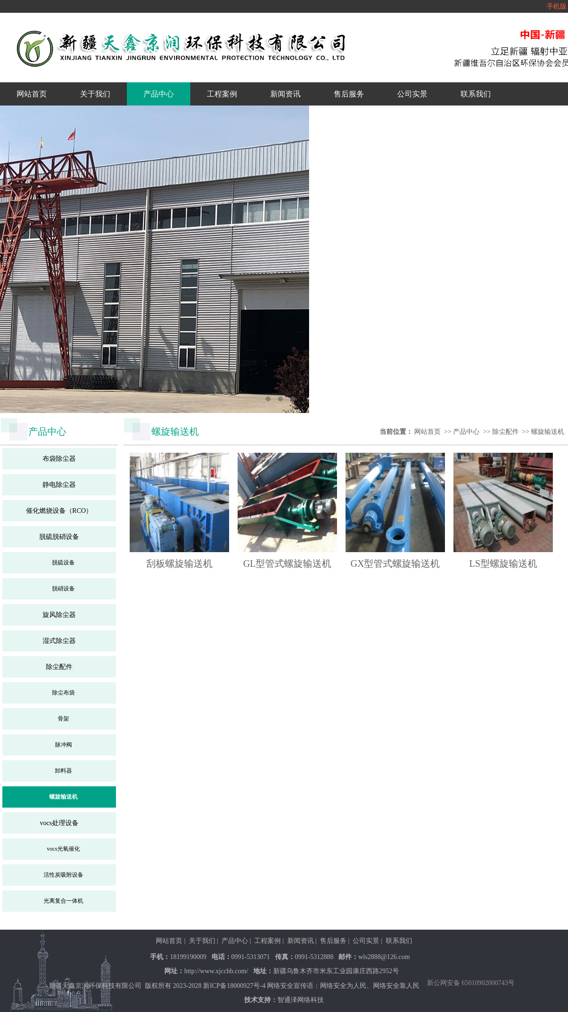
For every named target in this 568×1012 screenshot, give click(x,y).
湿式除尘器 (59, 640)
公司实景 (412, 94)
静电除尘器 (59, 484)
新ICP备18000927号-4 (234, 985)
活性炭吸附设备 (63, 874)
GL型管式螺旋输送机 (287, 563)
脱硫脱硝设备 (59, 536)
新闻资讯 (285, 94)
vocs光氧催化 (63, 848)
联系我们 (476, 94)
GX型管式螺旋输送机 (395, 563)
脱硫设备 (63, 562)
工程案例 (222, 94)
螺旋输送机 (63, 796)
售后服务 (349, 94)
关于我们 (95, 94)
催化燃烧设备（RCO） (59, 510)
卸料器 (63, 770)
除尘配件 (59, 666)
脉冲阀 (63, 744)
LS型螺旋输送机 (503, 563)
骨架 (63, 718)
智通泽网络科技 (300, 999)
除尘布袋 (63, 692)
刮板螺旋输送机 (179, 563)
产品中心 (158, 94)
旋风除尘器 (59, 614)
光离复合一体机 (63, 901)
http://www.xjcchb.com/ (216, 971)
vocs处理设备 (59, 823)
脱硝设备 (63, 588)
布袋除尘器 (59, 458)
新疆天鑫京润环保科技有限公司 (95, 985)
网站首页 (32, 94)
